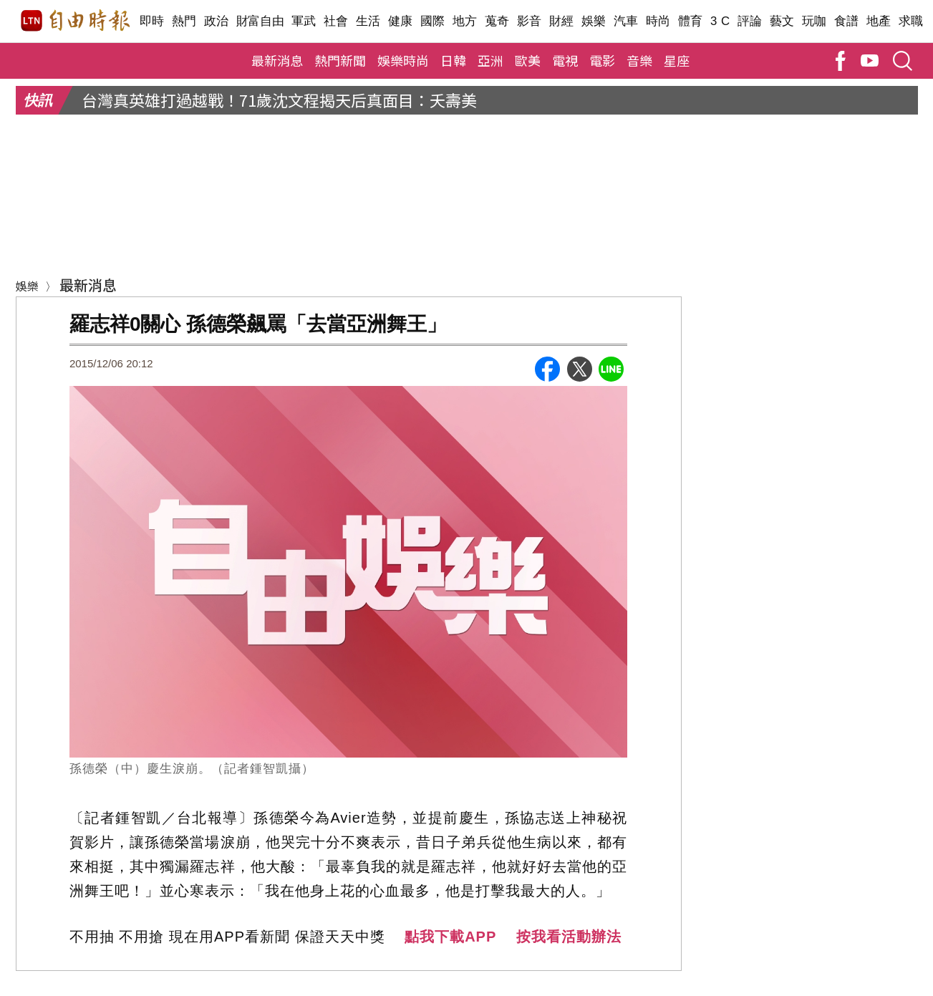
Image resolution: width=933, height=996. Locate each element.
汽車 (626, 21)
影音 (529, 21)
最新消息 (277, 60)
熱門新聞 (340, 60)
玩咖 (814, 21)
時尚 (658, 21)
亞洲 (490, 60)
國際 (432, 21)
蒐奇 (497, 21)
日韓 (453, 60)
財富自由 (260, 21)
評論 (750, 21)
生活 (368, 21)
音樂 (639, 60)
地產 (878, 21)
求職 (911, 21)
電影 (602, 60)
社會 (336, 21)
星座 (677, 60)
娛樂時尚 (403, 60)
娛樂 (593, 21)
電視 (565, 60)
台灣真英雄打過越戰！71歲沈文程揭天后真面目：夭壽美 (279, 99)
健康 (400, 21)
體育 (690, 21)
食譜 (846, 21)
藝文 (782, 21)
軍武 (303, 21)
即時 (152, 21)
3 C (720, 21)
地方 (465, 21)
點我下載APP (450, 936)
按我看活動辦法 (569, 936)
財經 (561, 21)
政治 (216, 21)
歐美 (528, 60)
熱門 (184, 21)
